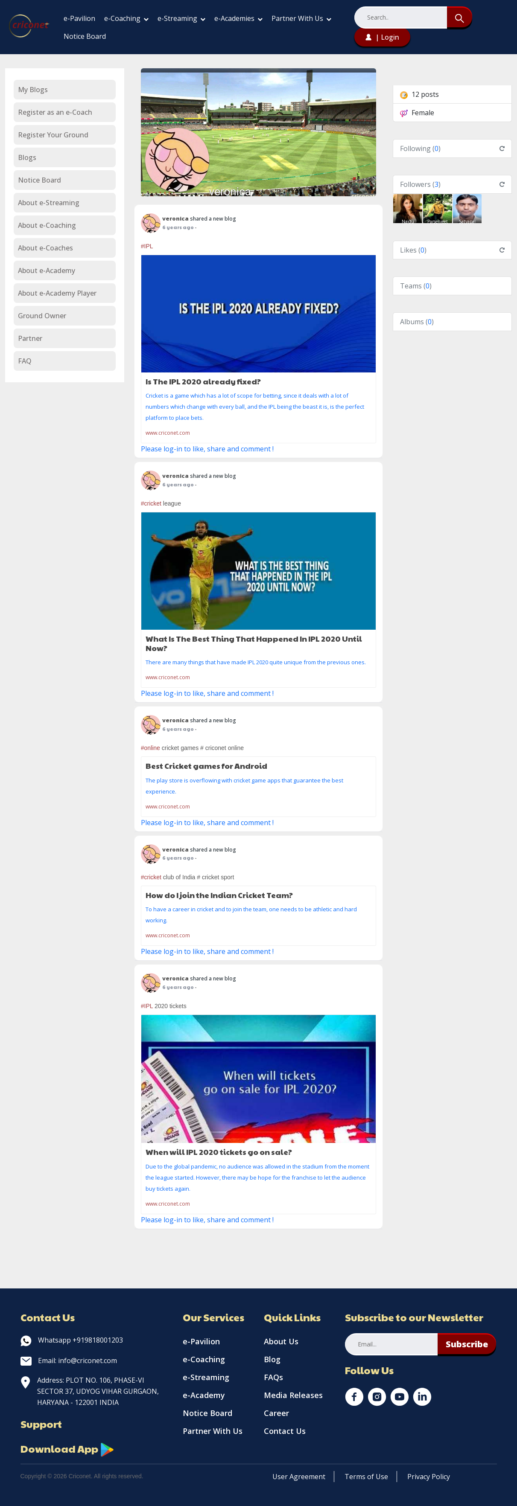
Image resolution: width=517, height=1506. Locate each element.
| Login (382, 37)
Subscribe (467, 1344)
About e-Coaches (45, 248)
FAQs (273, 1377)
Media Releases (293, 1395)
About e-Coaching (47, 225)
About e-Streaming (48, 202)
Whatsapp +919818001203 (71, 1340)
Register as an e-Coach (55, 112)
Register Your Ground (53, 135)
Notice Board (85, 36)
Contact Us (285, 1431)
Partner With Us (301, 18)
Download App (67, 1448)
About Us (281, 1341)
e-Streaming (181, 18)
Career (276, 1413)
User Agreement (298, 1476)
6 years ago (178, 227)
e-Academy (204, 1395)
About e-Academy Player (57, 293)
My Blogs (33, 89)
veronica (230, 191)
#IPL (147, 246)
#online (150, 747)
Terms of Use (366, 1476)
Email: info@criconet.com (68, 1360)
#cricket (151, 503)
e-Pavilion (79, 18)
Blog (272, 1359)
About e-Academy (46, 270)
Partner (30, 338)
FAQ (25, 361)
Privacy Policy (428, 1476)
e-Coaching (126, 18)
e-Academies (238, 18)
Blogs (27, 157)
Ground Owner (42, 315)
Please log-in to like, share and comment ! (207, 449)
